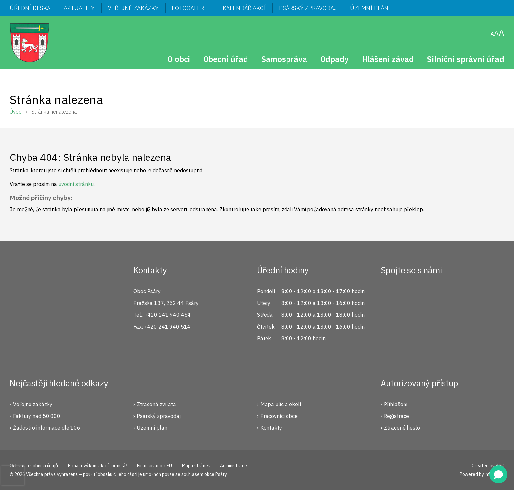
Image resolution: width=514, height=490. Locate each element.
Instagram (411, 293)
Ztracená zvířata (156, 404)
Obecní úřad (225, 59)
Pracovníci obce (279, 416)
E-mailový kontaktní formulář (97, 466)
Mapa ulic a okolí (280, 404)
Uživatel (447, 33)
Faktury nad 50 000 (36, 416)
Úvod (16, 111)
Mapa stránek (471, 33)
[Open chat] (498, 474)
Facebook (389, 293)
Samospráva (284, 59)
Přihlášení (395, 404)
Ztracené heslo (402, 427)
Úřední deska (30, 8)
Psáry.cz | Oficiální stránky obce (29, 42)
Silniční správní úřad (465, 59)
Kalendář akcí (244, 8)
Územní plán (369, 8)
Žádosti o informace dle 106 (46, 427)
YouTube (433, 293)
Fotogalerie (190, 8)
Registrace (396, 416)
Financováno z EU (154, 466)
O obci (179, 59)
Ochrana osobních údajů (34, 466)
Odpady (334, 59)
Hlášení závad (388, 59)
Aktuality (79, 8)
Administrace (233, 466)
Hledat (426, 33)
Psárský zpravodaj (308, 8)
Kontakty (271, 427)
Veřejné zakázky (133, 8)
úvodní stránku (76, 184)
